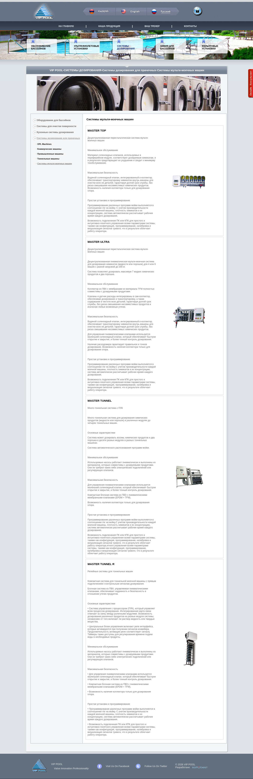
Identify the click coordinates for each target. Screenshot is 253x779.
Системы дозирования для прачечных (58, 138)
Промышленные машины (50, 154)
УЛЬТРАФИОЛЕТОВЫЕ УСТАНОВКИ (86, 47)
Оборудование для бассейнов (54, 120)
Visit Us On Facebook (117, 766)
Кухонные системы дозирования (55, 132)
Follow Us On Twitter (156, 766)
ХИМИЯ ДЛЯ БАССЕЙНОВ (167, 47)
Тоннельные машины (48, 159)
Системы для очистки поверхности (56, 126)
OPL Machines (44, 144)
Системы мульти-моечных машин (54, 163)
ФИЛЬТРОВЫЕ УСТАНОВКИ (210, 47)
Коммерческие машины (49, 149)
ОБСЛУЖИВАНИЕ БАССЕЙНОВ (41, 47)
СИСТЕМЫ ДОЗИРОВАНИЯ (126, 47)
